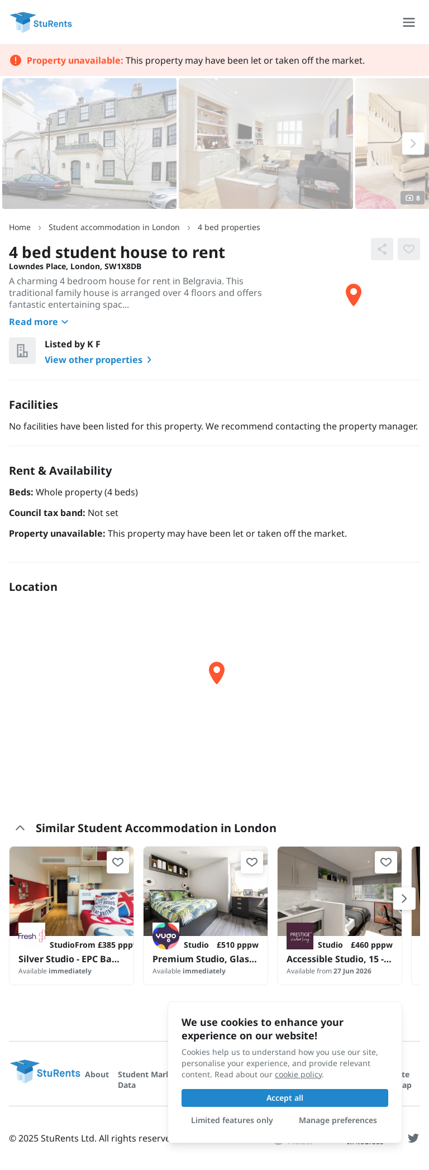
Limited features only (232, 1120)
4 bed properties (229, 227)
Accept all (284, 1097)
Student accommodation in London (114, 227)
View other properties (100, 359)
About (97, 1074)
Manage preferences (338, 1120)
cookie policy (298, 1074)
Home (20, 227)
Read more (40, 321)
